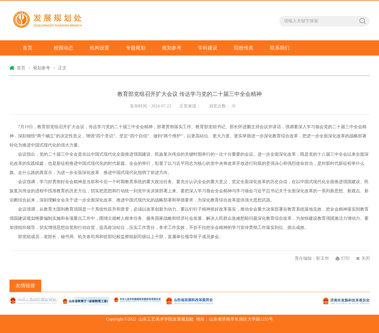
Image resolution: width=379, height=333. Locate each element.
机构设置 (99, 47)
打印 (345, 258)
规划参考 (171, 47)
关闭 (365, 258)
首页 (27, 47)
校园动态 (63, 47)
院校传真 (243, 47)
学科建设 (207, 47)
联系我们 (280, 47)
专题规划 (135, 47)
